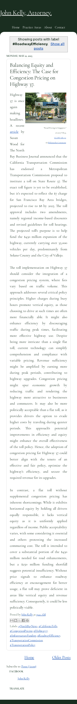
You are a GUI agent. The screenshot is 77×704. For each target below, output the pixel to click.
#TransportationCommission (26, 640)
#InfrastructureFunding (23, 635)
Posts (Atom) (28, 666)
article (14, 132)
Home (16, 27)
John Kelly (24, 678)
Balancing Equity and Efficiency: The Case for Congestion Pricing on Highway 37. (34, 74)
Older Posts (61, 657)
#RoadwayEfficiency (48, 635)
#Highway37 (40, 631)
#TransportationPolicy (22, 645)
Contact (60, 27)
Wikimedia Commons (57, 142)
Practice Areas (32, 27)
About (48, 27)
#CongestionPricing (21, 631)
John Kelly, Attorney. (26, 13)
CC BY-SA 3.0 (60, 138)
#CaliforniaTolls (48, 626)
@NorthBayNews (27, 626)
